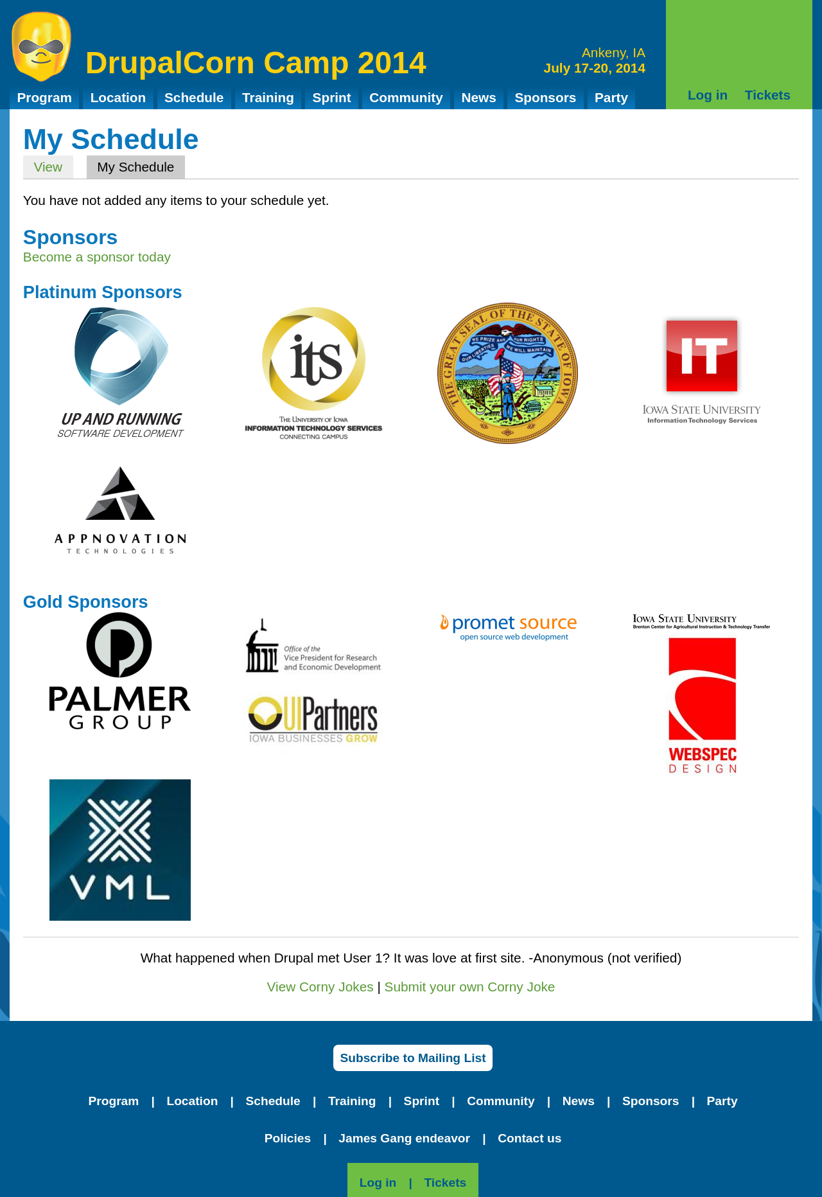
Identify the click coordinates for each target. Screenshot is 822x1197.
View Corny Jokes (320, 986)
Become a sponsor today (97, 256)
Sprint (332, 97)
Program (44, 97)
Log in (708, 94)
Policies (288, 1138)
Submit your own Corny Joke (470, 986)
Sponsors (545, 97)
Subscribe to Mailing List (412, 1058)
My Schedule (141, 166)
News (478, 97)
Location (118, 97)
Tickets (768, 94)
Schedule (193, 97)
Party (611, 97)
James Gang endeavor (404, 1138)
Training (268, 97)
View (47, 166)
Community (405, 97)
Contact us (529, 1138)
